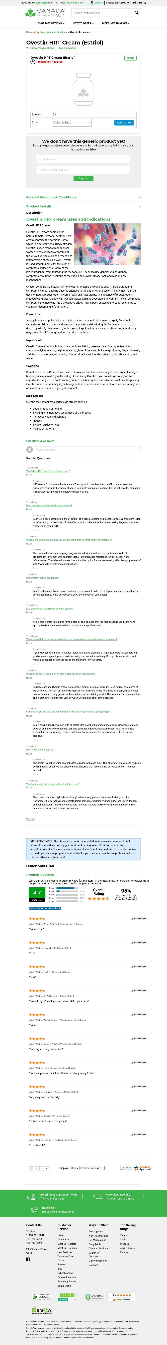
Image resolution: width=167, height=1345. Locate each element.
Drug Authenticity (67, 1268)
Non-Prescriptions (98, 1226)
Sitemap (62, 1255)
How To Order (65, 1243)
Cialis (123, 1230)
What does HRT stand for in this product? (48, 471)
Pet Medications (97, 1230)
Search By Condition (94, 1245)
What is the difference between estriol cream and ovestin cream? (60, 673)
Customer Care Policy (66, 1249)
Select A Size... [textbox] (63, 122)
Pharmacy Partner (67, 1272)
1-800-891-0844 (35, 1226)
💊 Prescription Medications (51, 32)
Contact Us (63, 1230)
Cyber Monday (65, 1263)
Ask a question (68, 48)
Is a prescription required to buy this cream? (49, 608)
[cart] (139, 3)
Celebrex (124, 1243)
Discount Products (98, 1239)
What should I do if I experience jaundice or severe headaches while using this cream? (71, 639)
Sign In (96, 2)
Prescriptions (96, 1222)
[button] (34, 496)
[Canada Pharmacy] (45, 12)
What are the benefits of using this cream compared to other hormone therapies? (69, 540)
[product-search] (137, 12)
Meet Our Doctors (67, 1234)
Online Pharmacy (98, 1251)
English (45, 1340)
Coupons (93, 1255)
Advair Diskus (127, 1238)
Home (29, 32)
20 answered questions (40, 48)
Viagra (123, 1226)
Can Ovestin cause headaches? (42, 578)
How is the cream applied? (40, 749)
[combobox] (72, 123)
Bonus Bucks (64, 1276)
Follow (29, 475)
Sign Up (83, 178)
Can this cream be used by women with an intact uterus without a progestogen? (68, 711)
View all (30, 819)
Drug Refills (95, 1235)
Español (30, 1340)
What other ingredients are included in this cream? (52, 784)
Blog (60, 1259)
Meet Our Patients (67, 1238)
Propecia (125, 1234)
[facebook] (28, 1249)
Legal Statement (65, 1340)
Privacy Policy (88, 1340)
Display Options (68, 1168)
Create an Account (117, 2)
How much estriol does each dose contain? (49, 505)
